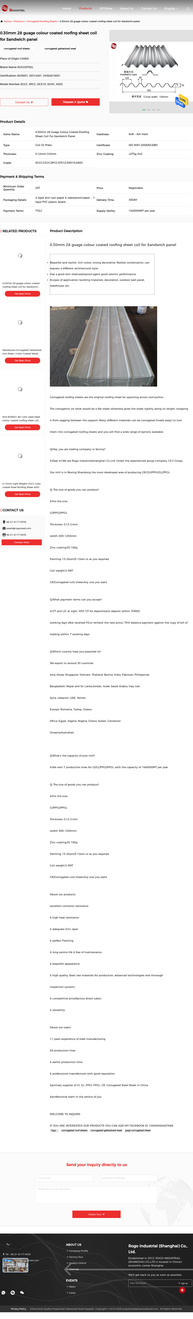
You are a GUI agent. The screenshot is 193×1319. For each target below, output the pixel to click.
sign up (183, 1283)
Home (67, 8)
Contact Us (149, 8)
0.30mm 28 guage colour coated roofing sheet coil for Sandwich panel (21, 287)
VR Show (106, 8)
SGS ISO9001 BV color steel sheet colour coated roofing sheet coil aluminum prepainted (21, 420)
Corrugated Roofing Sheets (41, 21)
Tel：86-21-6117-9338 (16, 1254)
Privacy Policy (18, 1308)
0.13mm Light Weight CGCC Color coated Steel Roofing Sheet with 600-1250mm (21, 487)
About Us (126, 8)
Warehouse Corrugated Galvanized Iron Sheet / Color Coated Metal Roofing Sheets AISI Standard (21, 354)
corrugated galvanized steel (106, 1130)
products (19, 21)
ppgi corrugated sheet (138, 1130)
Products (85, 8)
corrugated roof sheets (74, 1130)
